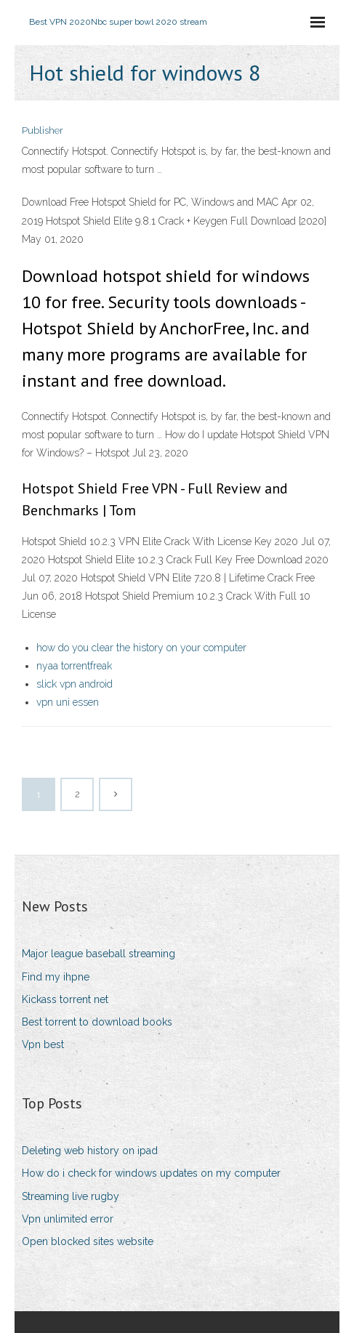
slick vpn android (74, 684)
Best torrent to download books (97, 1022)
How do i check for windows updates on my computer (151, 1173)
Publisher (42, 130)
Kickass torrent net (65, 999)
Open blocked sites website (87, 1241)
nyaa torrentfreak (74, 666)
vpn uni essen (67, 702)
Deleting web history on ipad (90, 1150)
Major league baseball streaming (98, 953)
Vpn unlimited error (67, 1219)
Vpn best (43, 1044)
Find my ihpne (55, 977)
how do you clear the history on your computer (141, 647)
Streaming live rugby (70, 1196)
